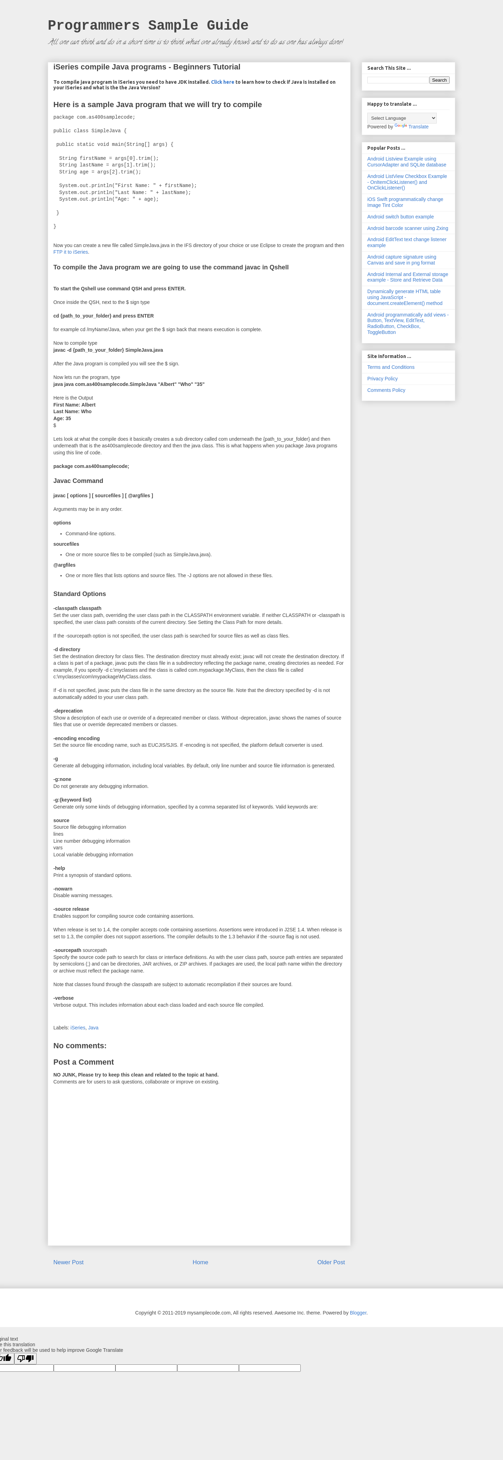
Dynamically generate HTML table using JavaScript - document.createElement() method (405, 297)
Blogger (358, 1313)
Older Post (331, 1262)
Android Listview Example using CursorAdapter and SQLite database (406, 161)
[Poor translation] (25, 1358)
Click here (223, 82)
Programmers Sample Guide (148, 26)
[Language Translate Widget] (402, 118)
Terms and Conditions (390, 367)
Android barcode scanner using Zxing (407, 228)
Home (200, 1262)
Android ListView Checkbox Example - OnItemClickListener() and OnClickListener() (407, 182)
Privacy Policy (382, 378)
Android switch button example (400, 216)
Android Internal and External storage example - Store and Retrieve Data (407, 277)
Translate (412, 126)
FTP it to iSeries (70, 252)
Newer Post (68, 1262)
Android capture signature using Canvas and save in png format (401, 260)
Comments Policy (386, 390)
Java (93, 1027)
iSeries (77, 1027)
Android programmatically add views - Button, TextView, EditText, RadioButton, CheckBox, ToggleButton (408, 323)
